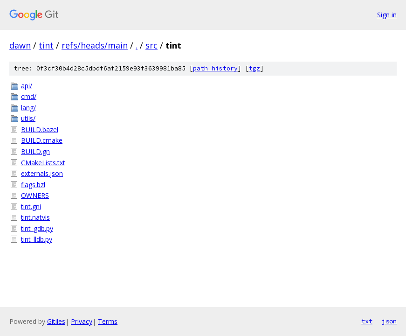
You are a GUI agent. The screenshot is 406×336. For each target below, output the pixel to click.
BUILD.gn (35, 151)
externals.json (42, 173)
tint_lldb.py (36, 239)
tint (46, 45)
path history (215, 68)
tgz (254, 68)
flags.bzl (33, 184)
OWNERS (35, 195)
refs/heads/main (95, 45)
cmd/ (28, 96)
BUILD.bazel (39, 129)
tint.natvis (35, 217)
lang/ (28, 107)
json (389, 321)
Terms (107, 321)
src (151, 45)
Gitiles (56, 321)
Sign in (387, 14)
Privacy (81, 321)
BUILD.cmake (41, 140)
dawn (20, 45)
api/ (26, 85)
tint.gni (31, 206)
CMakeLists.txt (43, 162)
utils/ (28, 118)
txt (366, 321)
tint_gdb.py (37, 228)
